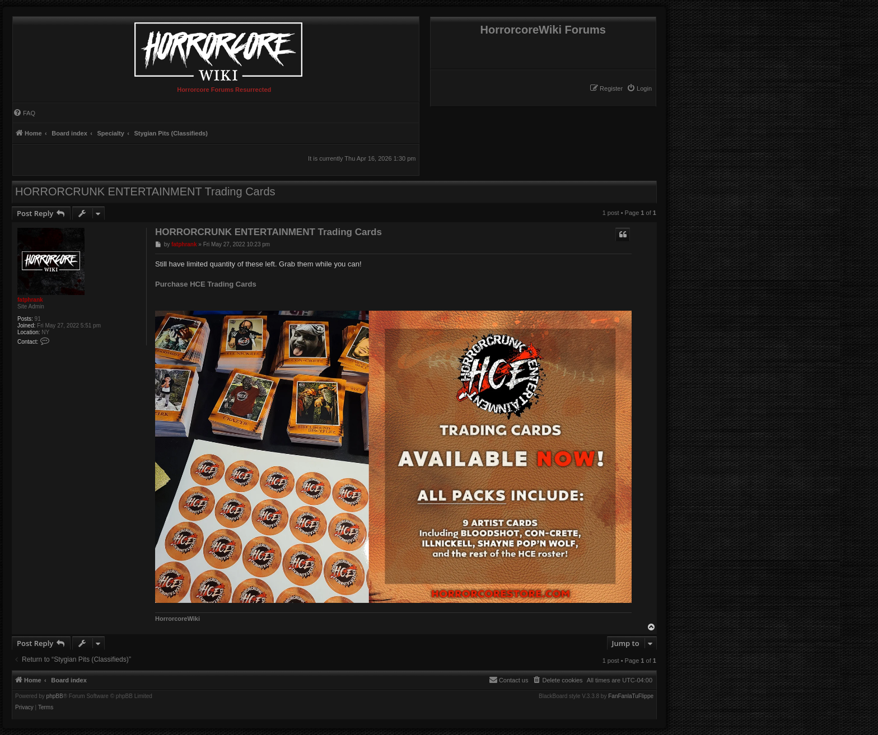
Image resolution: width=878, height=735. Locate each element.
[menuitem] (639, 88)
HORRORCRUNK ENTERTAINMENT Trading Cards (145, 191)
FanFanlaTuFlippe (630, 696)
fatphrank (30, 300)
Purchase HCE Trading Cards (205, 284)
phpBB (54, 696)
